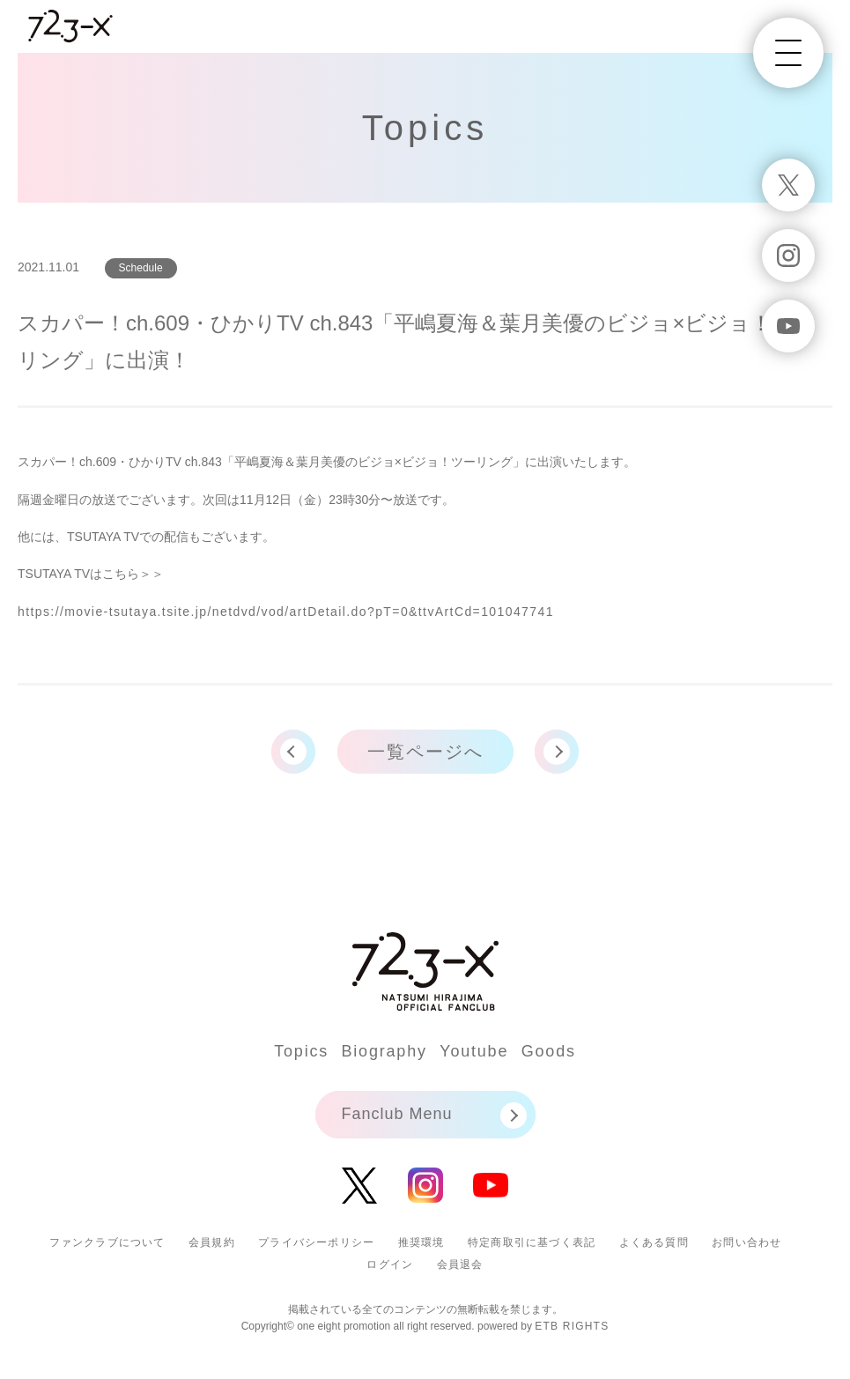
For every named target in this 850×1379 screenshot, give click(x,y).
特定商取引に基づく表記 (531, 1242)
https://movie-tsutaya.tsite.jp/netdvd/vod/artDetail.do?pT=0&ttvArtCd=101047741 (286, 611)
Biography (384, 1051)
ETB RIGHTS (572, 1326)
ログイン (389, 1264)
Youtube (474, 1051)
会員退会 (460, 1264)
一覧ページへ (425, 751)
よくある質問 (654, 1242)
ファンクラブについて (107, 1242)
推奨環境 (421, 1242)
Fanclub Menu (397, 1114)
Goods (548, 1051)
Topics (301, 1051)
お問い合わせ (746, 1242)
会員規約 (211, 1242)
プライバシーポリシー (316, 1242)
